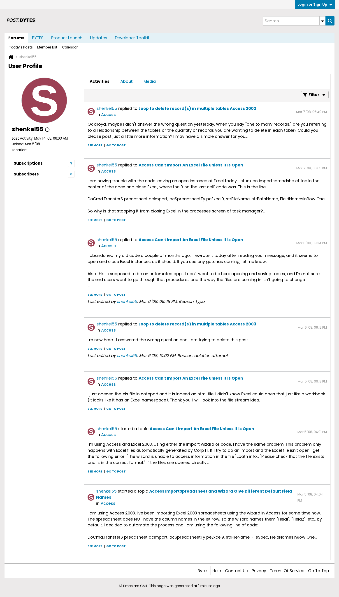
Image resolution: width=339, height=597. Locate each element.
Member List (47, 47)
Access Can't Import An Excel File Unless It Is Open (191, 165)
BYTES (38, 38)
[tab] (99, 81)
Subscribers (26, 174)
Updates (98, 38)
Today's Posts (21, 47)
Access (108, 114)
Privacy (259, 571)
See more (95, 145)
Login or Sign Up (314, 4)
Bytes (203, 571)
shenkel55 (107, 108)
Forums (16, 38)
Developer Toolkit (132, 38)
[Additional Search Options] (322, 20)
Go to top (318, 571)
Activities (99, 81)
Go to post (116, 145)
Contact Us (236, 571)
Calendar (70, 47)
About (126, 81)
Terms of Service (287, 571)
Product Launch (66, 38)
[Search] (294, 20)
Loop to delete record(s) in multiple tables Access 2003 (197, 108)
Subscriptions (28, 163)
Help (216, 571)
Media (150, 81)
